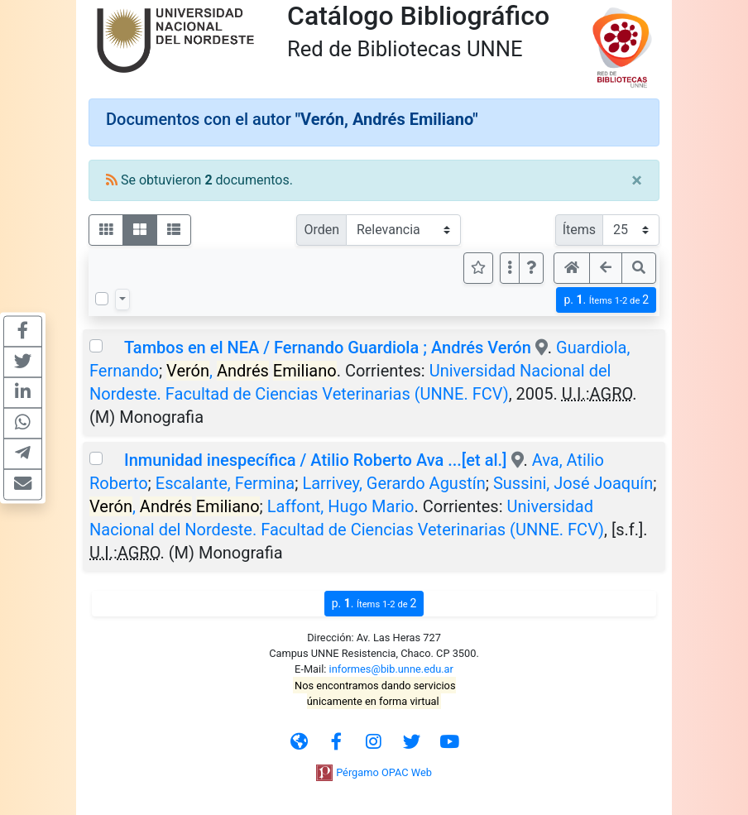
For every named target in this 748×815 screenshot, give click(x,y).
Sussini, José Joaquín (573, 483)
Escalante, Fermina (225, 483)
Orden (321, 229)
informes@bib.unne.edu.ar (391, 669)
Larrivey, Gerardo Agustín (393, 483)
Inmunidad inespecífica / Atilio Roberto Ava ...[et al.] (315, 460)
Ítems (579, 229)
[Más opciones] (510, 268)
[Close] (637, 180)
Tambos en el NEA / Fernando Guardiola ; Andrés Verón (327, 347)
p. (606, 300)
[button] (531, 268)
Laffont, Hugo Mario (341, 506)
